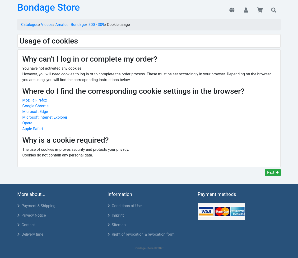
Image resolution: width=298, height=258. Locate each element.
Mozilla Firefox (34, 100)
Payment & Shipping (36, 206)
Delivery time (30, 234)
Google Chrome (35, 106)
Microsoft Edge (35, 111)
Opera (27, 123)
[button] (232, 10)
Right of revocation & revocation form (141, 234)
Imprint (115, 215)
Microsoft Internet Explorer (44, 117)
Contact (26, 225)
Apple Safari (32, 129)
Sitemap (116, 225)
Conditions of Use (124, 206)
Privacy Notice (31, 215)
